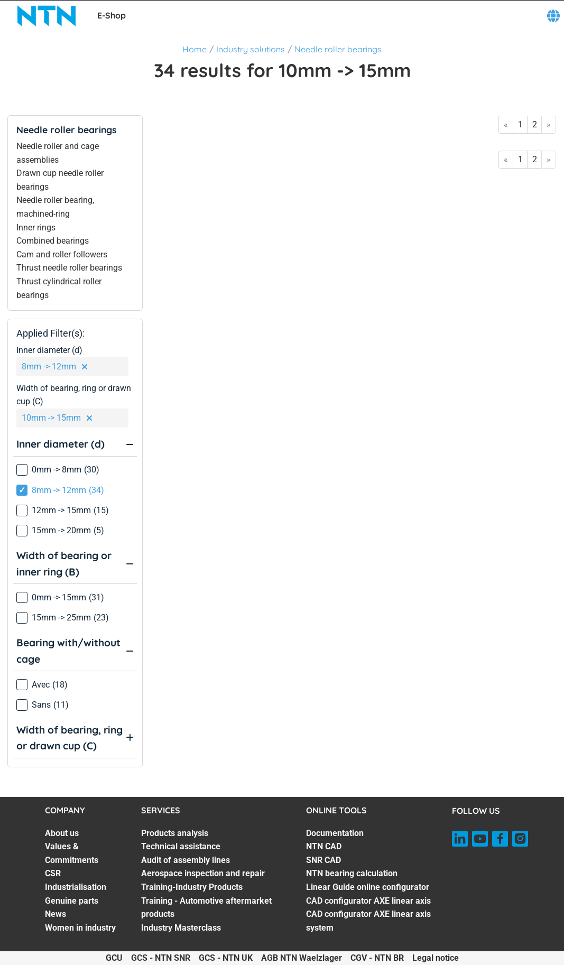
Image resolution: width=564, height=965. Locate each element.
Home (194, 49)
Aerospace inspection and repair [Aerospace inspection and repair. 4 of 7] (203, 873)
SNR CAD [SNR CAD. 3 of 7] (323, 860)
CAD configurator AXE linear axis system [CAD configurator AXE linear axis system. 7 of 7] (368, 921)
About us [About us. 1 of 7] (62, 833)
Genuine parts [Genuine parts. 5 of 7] (71, 901)
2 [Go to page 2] (534, 124)
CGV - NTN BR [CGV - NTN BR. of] (377, 958)
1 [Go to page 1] (520, 124)
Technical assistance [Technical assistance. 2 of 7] (180, 846)
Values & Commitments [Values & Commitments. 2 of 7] (71, 853)
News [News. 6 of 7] (55, 914)
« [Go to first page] (506, 124)
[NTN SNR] (46, 15)
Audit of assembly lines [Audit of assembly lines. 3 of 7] (185, 860)
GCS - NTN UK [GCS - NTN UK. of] (226, 958)
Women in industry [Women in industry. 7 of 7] (80, 928)
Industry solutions (250, 49)
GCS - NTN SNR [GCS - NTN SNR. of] (160, 958)
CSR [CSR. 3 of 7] (53, 873)
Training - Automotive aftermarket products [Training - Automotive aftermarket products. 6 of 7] (206, 908)
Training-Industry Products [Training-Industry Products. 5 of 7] (192, 887)
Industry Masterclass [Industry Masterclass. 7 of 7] (181, 928)
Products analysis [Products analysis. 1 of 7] (174, 833)
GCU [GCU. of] (114, 958)
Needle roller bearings (338, 49)
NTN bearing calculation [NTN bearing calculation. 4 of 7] (351, 873)
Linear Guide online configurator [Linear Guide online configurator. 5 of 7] (367, 887)
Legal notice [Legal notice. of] (435, 958)
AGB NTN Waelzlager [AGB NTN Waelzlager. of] (301, 958)
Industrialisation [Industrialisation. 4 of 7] (75, 887)
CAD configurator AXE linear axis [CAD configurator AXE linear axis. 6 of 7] (368, 901)
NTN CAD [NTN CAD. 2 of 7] (323, 846)
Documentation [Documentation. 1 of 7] (335, 833)
